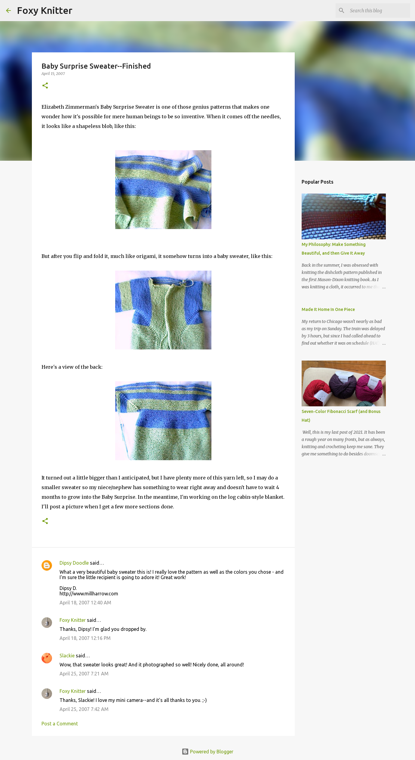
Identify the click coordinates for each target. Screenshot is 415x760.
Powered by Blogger (207, 751)
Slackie (67, 655)
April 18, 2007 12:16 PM (85, 638)
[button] (45, 86)
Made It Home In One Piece (328, 309)
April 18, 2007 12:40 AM (85, 602)
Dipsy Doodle (74, 563)
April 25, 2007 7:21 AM (84, 673)
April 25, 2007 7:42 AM (84, 709)
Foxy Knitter (44, 10)
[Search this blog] (378, 10)
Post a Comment (60, 723)
